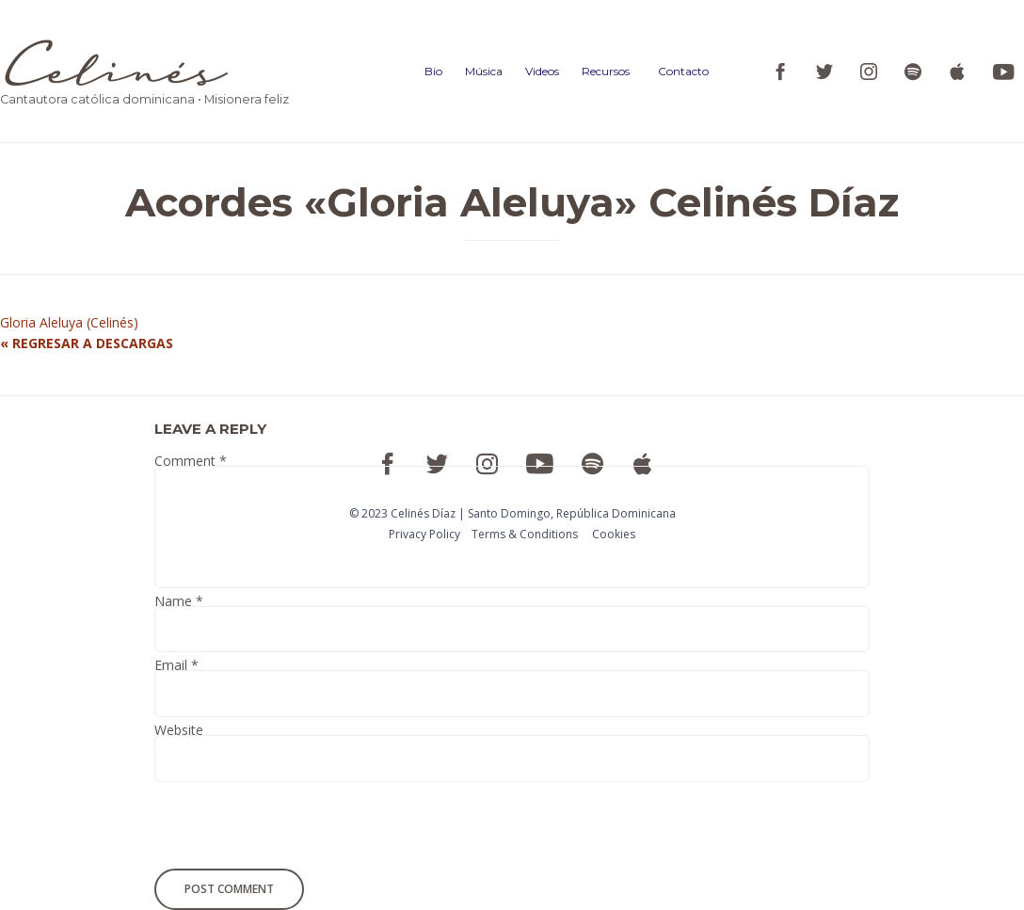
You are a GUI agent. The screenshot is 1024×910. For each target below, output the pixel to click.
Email (176, 667)
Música (484, 71)
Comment (190, 463)
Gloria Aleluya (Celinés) (69, 322)
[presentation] (283, 828)
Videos (542, 71)
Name (178, 603)
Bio (433, 71)
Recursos (606, 71)
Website (178, 732)
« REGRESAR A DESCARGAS (86, 343)
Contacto (683, 71)
